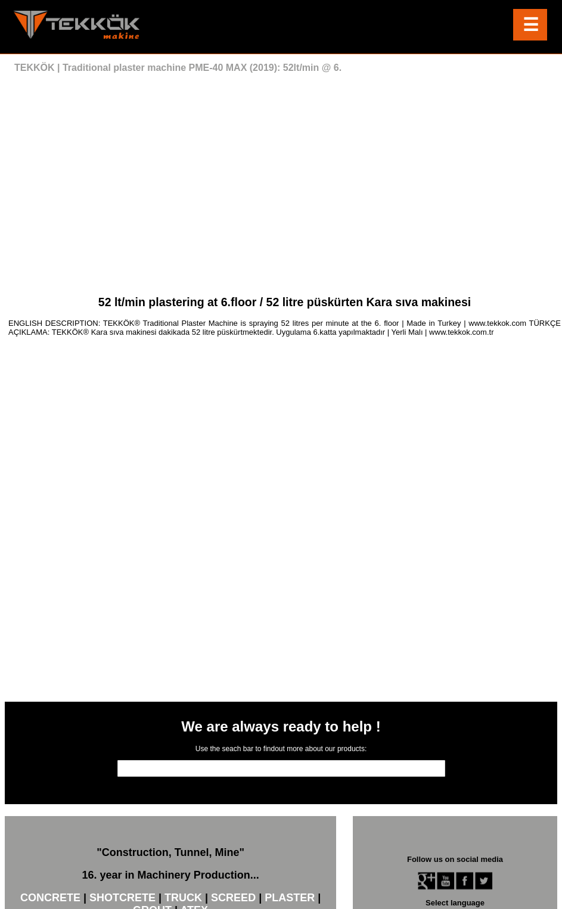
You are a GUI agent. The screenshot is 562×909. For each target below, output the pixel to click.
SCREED (233, 898)
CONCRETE (50, 898)
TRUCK (183, 898)
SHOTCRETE (122, 898)
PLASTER (290, 898)
